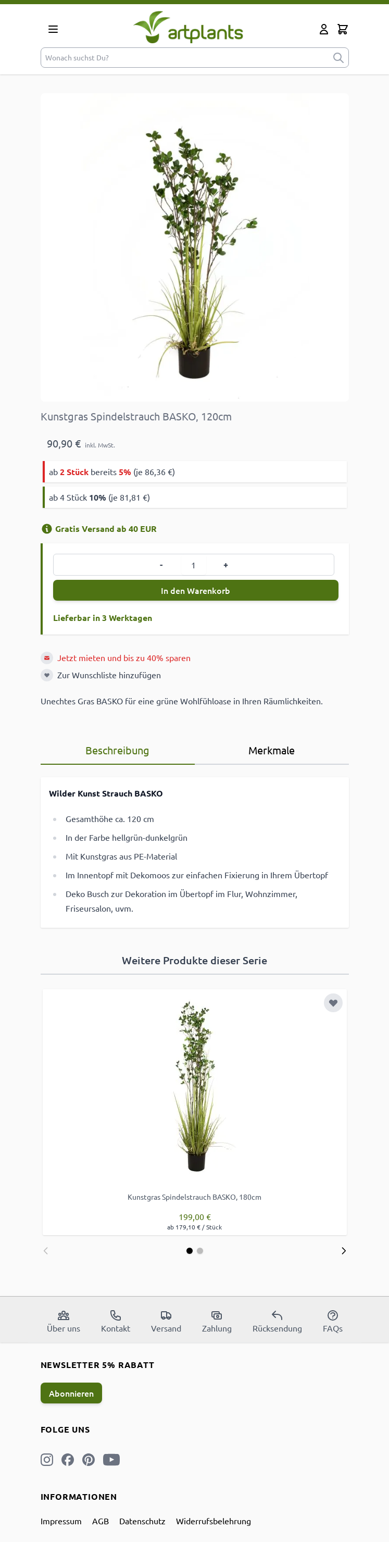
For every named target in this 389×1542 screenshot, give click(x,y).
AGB (100, 1520)
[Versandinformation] (47, 529)
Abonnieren (71, 1393)
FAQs (333, 1321)
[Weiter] (343, 1251)
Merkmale (271, 749)
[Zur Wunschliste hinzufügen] (47, 675)
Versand (166, 1321)
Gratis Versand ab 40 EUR (99, 528)
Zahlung (217, 1321)
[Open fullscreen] (195, 247)
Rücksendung (277, 1321)
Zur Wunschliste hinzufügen (109, 674)
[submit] (338, 57)
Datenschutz (142, 1520)
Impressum (61, 1520)
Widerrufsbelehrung (213, 1520)
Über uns (63, 1321)
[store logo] (188, 26)
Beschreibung (117, 749)
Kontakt (115, 1321)
